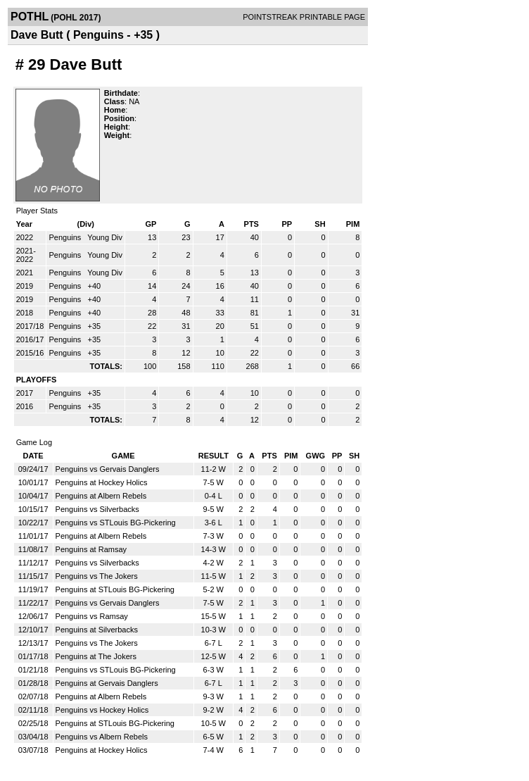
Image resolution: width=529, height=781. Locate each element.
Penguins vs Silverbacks (97, 509)
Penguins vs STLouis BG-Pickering (116, 522)
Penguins (66, 237)
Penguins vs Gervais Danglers (108, 469)
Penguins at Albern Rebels (101, 496)
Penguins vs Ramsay (92, 616)
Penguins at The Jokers (96, 656)
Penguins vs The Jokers (97, 576)
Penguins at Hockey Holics (102, 482)
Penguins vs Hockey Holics (102, 710)
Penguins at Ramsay (91, 549)
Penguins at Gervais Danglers (107, 683)
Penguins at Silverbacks (97, 629)
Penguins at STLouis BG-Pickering (115, 589)
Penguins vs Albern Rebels (102, 736)
